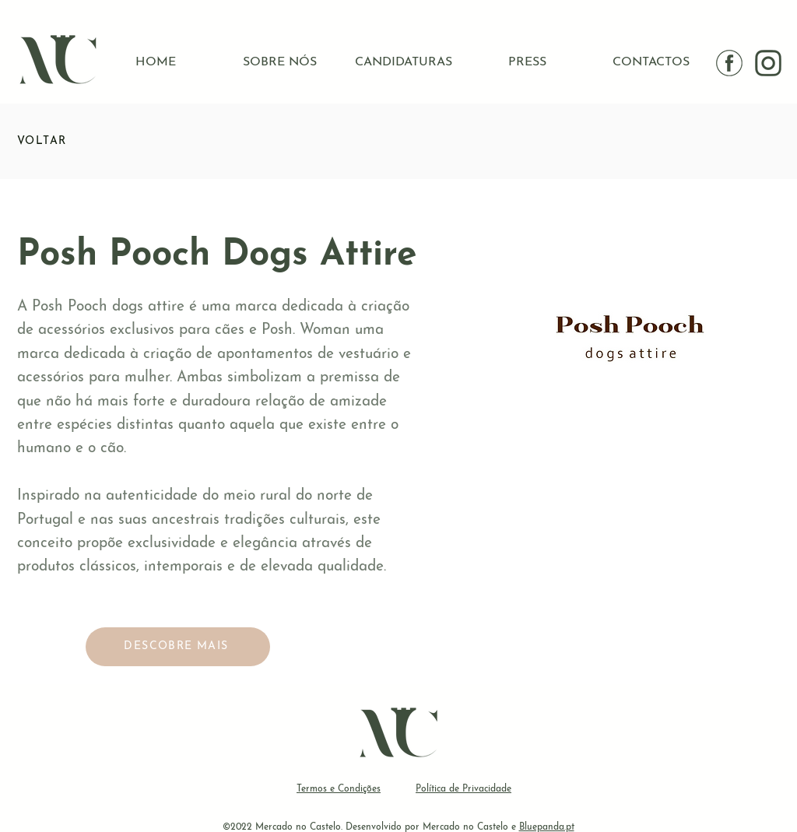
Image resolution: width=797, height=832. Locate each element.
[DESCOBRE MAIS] (178, 646)
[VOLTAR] (72, 140)
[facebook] (729, 63)
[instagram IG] (768, 63)
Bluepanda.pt (546, 827)
